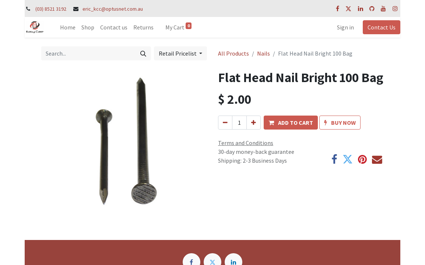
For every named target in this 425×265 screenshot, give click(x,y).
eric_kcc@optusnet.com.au (112, 9)
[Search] (143, 53)
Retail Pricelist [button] (178, 53)
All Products (233, 53)
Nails (263, 53)
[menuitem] (67, 27)
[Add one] (253, 123)
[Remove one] (225, 123)
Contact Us (382, 27)
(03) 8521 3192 (50, 9)
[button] (291, 123)
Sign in (345, 27)
